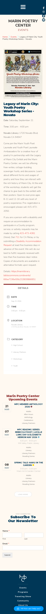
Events (14, 37)
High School (17, 345)
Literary (29, 450)
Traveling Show (23, 596)
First (4, 539)
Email (6, 543)
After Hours (28, 414)
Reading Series (28, 456)
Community (23, 600)
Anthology (28, 417)
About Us (23, 605)
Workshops (17, 359)
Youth (15, 366)
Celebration (28, 420)
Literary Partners (19, 352)
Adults (28, 411)
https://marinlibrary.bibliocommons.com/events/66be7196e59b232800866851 (20, 275)
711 (17, 237)
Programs (23, 592)
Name (6, 531)
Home (5, 37)
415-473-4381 (27, 233)
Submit (7, 555)
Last (25, 539)
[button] (29, 608)
